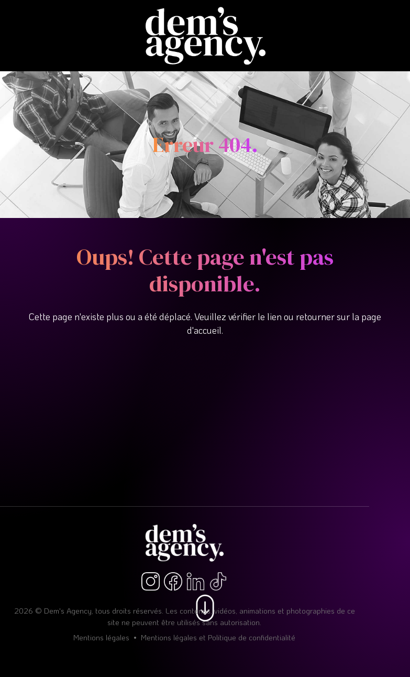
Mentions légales (101, 637)
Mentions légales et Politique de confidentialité (218, 637)
